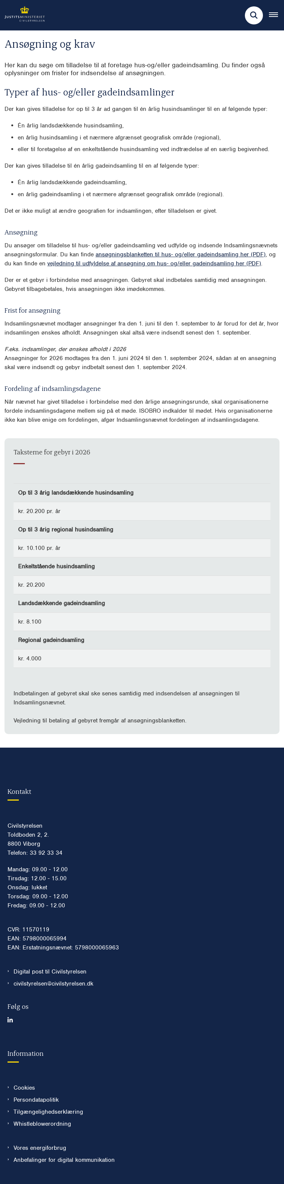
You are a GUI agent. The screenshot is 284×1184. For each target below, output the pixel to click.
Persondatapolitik (36, 1100)
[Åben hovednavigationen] (276, 15)
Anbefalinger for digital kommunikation (64, 1160)
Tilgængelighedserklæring (48, 1112)
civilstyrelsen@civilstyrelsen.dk (53, 983)
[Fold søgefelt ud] (254, 15)
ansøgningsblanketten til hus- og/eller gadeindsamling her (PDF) (181, 254)
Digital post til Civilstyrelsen (50, 971)
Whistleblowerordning (42, 1124)
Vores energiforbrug (40, 1148)
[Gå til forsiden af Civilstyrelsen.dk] (22, 15)
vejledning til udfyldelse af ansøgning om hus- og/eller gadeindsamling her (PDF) (154, 263)
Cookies (24, 1088)
